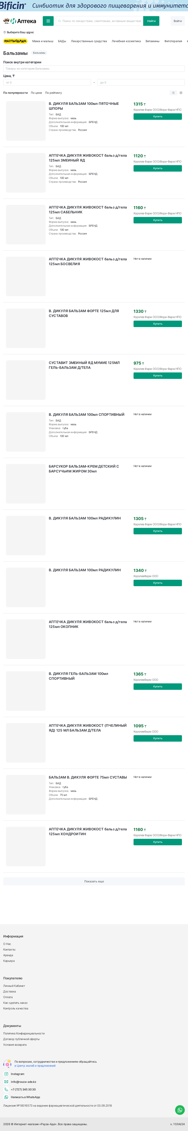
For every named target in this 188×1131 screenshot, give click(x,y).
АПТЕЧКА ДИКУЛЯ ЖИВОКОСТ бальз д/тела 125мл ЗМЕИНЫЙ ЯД (88, 157)
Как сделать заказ (15, 1002)
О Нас (7, 943)
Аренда (8, 955)
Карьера (9, 960)
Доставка (9, 991)
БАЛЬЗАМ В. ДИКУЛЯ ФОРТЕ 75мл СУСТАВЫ (88, 777)
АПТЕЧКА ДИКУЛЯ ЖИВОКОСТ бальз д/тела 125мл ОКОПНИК (88, 624)
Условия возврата (15, 1044)
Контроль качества (15, 1008)
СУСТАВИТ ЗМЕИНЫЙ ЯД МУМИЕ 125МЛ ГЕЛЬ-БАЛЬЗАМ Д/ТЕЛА (84, 365)
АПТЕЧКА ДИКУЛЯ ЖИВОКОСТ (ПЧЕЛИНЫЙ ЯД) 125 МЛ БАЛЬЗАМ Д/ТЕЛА (88, 727)
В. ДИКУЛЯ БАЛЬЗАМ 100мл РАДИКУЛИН (85, 518)
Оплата (8, 997)
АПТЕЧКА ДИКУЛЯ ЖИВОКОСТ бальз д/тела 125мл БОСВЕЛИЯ (88, 261)
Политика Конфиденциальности (23, 1033)
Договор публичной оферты (21, 1039)
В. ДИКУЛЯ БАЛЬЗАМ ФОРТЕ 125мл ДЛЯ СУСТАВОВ (84, 313)
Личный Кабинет (14, 985)
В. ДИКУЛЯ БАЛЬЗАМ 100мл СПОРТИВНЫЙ (86, 415)
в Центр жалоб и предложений (35, 1065)
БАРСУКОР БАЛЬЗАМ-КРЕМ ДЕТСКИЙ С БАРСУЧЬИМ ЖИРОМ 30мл (84, 468)
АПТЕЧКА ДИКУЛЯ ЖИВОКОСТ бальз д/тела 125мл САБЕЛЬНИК (88, 209)
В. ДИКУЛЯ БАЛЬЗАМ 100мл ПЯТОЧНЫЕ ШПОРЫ (84, 106)
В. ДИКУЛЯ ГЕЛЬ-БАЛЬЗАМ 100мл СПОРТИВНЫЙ (78, 676)
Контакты (9, 949)
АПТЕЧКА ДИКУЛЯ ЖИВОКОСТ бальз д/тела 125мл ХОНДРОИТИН (88, 831)
